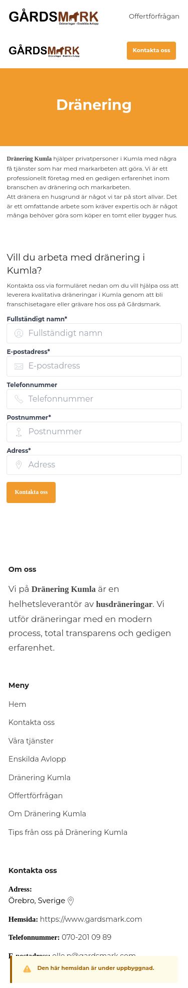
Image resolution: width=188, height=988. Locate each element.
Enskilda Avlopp (37, 759)
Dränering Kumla (40, 777)
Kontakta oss (151, 50)
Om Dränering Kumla (47, 813)
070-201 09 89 (86, 937)
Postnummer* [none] (29, 417)
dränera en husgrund (49, 196)
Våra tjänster (31, 741)
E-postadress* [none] (28, 351)
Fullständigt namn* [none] (37, 319)
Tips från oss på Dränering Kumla (68, 832)
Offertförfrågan (154, 16)
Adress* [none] (19, 450)
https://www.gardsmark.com (91, 919)
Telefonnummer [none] (32, 385)
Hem (18, 704)
